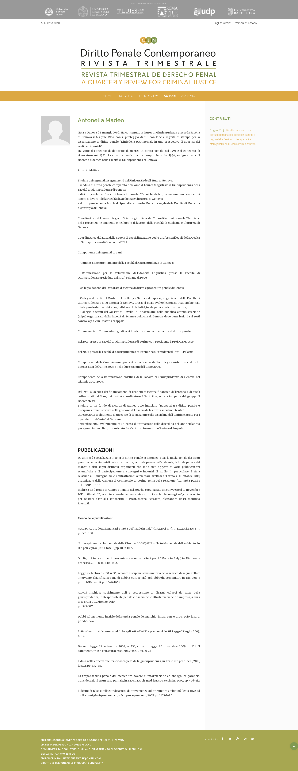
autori (170, 96)
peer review (148, 96)
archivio (188, 96)
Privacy (119, 740)
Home (107, 96)
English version (222, 23)
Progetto (125, 96)
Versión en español (246, 23)
